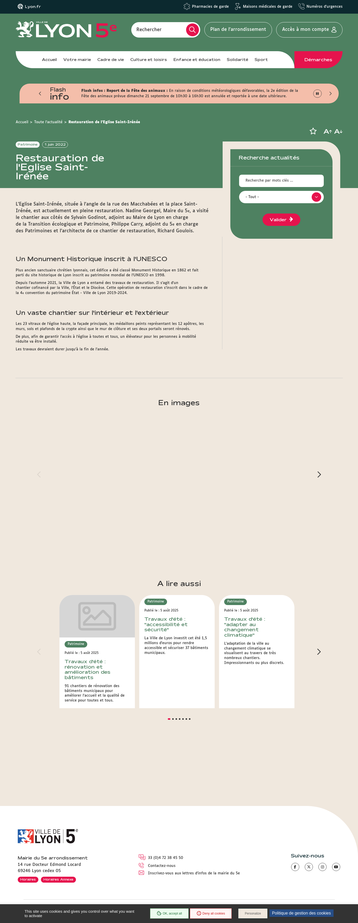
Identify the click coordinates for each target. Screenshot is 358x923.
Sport (261, 59)
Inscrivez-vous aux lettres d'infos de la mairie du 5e (194, 873)
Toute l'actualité (48, 122)
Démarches (318, 59)
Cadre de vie (110, 59)
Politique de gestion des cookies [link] (301, 913)
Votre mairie (77, 59)
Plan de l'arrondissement (238, 29)
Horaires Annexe (58, 879)
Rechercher (149, 29)
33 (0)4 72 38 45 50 (165, 858)
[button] (40, 93)
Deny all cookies (211, 913)
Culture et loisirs (148, 59)
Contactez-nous (162, 866)
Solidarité (237, 59)
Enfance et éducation (196, 59)
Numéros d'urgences (325, 6)
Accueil (49, 59)
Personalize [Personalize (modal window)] (253, 913)
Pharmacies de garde (210, 6)
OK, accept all (169, 913)
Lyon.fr (33, 7)
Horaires (28, 879)
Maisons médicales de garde (267, 6)
